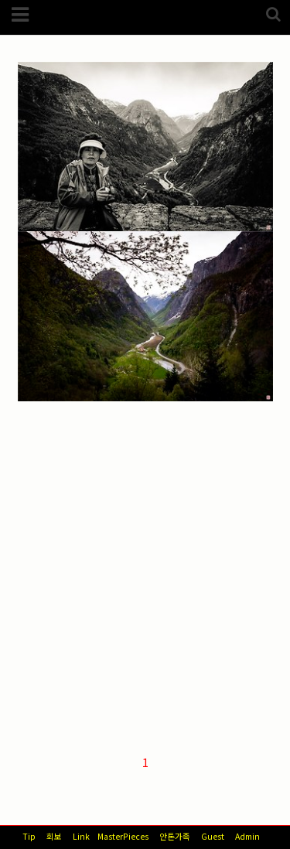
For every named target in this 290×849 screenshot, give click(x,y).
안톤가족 (174, 836)
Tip (29, 836)
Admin (247, 836)
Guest (212, 836)
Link (81, 836)
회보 (54, 836)
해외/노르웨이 (67, 176)
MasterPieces (122, 836)
